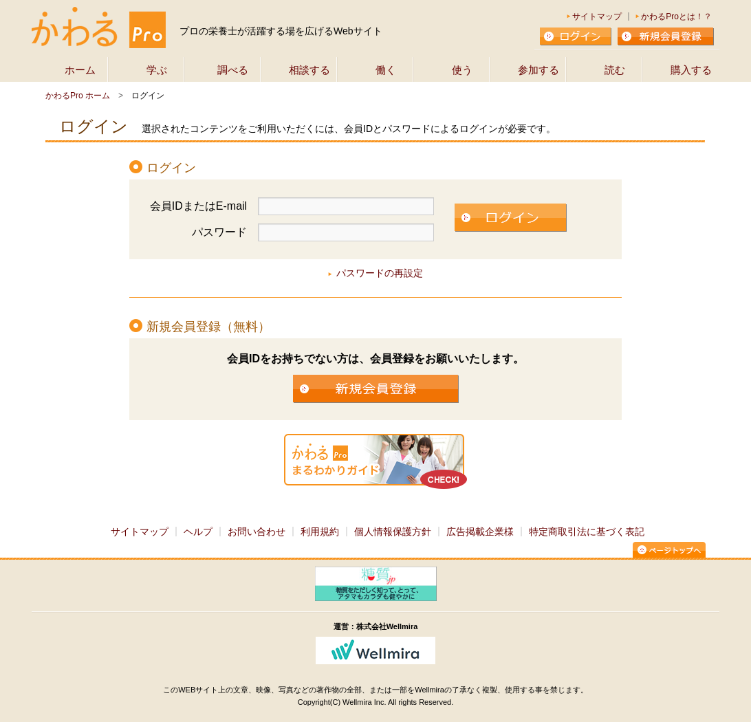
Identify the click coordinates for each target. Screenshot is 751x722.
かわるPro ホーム (77, 95)
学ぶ (156, 70)
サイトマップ (597, 16)
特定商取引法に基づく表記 (586, 531)
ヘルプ (198, 531)
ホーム (80, 70)
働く (386, 70)
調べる (232, 70)
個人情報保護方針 (392, 531)
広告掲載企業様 (480, 531)
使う (462, 70)
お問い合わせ (256, 531)
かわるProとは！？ (676, 16)
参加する (538, 70)
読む (615, 70)
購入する (691, 70)
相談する (309, 70)
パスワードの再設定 (379, 272)
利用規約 (320, 531)
